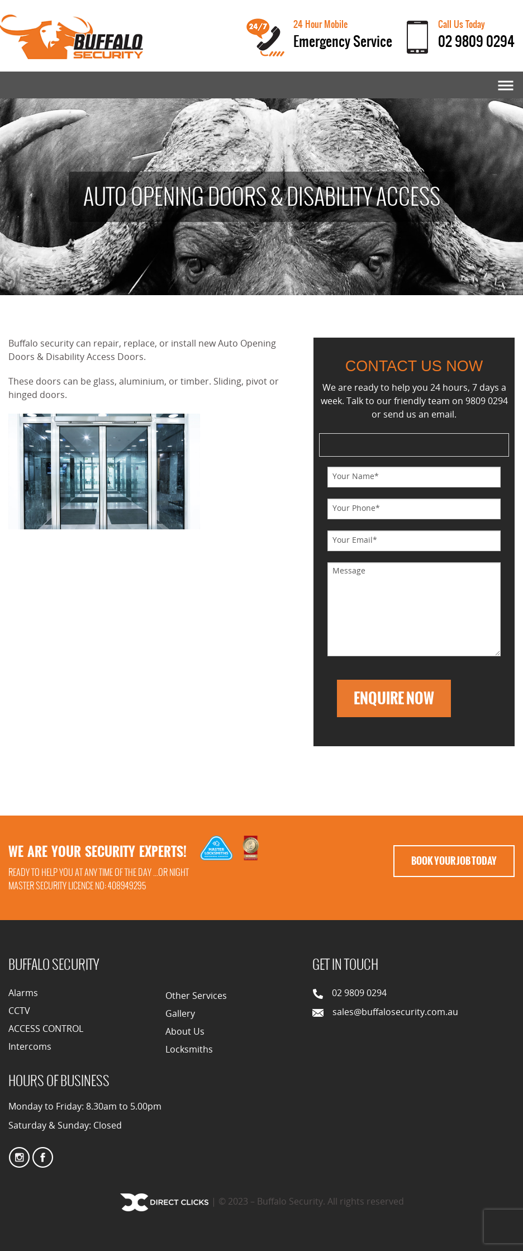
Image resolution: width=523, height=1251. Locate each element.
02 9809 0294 (476, 41)
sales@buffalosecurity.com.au (395, 1012)
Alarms (23, 993)
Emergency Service (342, 41)
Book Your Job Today (454, 861)
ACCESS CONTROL (45, 1029)
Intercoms (29, 1047)
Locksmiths (189, 1050)
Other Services (196, 996)
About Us (185, 1032)
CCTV (19, 1011)
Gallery (180, 1014)
